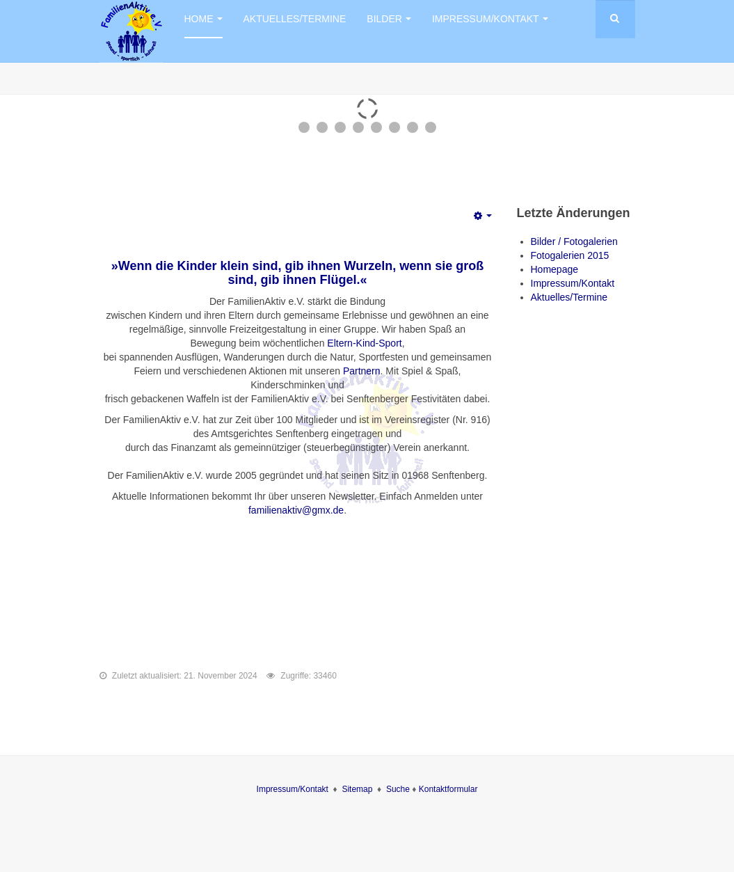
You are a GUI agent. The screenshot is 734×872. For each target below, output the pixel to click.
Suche (399, 789)
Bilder (389, 18)
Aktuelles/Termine (295, 18)
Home (203, 18)
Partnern (362, 370)
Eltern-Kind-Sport (364, 343)
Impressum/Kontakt (490, 18)
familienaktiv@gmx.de (296, 510)
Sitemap (357, 789)
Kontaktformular (448, 789)
